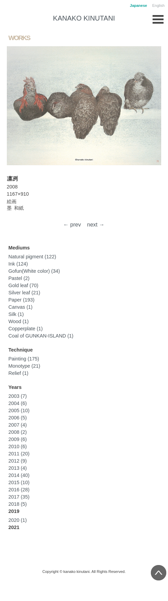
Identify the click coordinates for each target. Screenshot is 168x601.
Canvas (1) (21, 307)
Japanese (138, 5)
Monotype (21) (24, 366)
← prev (72, 225)
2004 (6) (18, 403)
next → (96, 225)
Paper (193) (22, 300)
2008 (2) (18, 432)
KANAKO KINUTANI (84, 18)
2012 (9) (18, 461)
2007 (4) (18, 425)
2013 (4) (18, 468)
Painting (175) (24, 358)
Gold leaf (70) (23, 285)
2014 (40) (19, 475)
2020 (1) (18, 520)
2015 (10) (19, 482)
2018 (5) (18, 504)
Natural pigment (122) (32, 256)
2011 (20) (19, 453)
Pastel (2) (19, 278)
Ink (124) (18, 264)
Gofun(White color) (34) (34, 271)
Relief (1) (18, 373)
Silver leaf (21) (24, 292)
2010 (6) (18, 446)
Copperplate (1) (26, 328)
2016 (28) (19, 489)
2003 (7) (18, 396)
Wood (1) (19, 321)
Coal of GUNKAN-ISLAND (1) (41, 336)
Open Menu (158, 17)
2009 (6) (18, 439)
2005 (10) (19, 410)
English (158, 5)
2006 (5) (18, 417)
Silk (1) (16, 314)
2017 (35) (19, 497)
